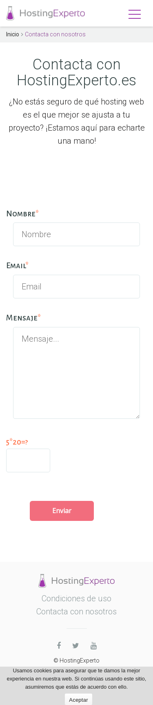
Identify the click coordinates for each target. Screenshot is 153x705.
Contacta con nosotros (76, 611)
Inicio (12, 34)
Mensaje (23, 318)
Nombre (22, 213)
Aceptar (78, 700)
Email (17, 265)
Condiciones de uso (76, 598)
